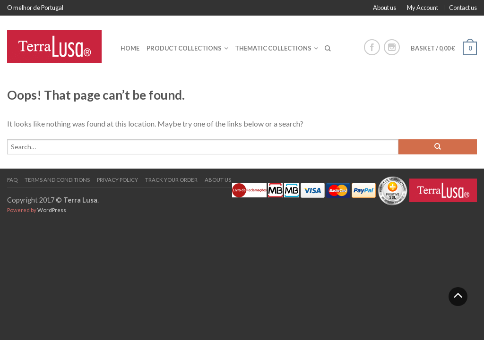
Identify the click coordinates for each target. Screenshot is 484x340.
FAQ (12, 180)
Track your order (171, 180)
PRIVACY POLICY (117, 180)
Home (130, 48)
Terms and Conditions (57, 180)
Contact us (463, 7)
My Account (422, 7)
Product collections (184, 48)
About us (384, 7)
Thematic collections (273, 48)
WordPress (51, 210)
